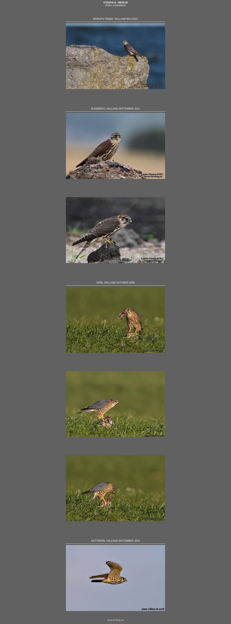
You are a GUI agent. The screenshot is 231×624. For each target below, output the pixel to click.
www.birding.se (115, 620)
